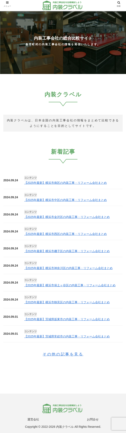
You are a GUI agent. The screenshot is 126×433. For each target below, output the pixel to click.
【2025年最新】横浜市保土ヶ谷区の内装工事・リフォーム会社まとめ (70, 285)
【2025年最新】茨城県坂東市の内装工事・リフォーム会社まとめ (67, 319)
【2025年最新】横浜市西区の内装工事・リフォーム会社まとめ (65, 234)
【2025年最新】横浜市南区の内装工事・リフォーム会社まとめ (65, 182)
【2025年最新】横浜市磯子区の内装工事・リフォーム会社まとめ (67, 251)
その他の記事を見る (63, 354)
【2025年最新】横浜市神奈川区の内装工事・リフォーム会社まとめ (68, 268)
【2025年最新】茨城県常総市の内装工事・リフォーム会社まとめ (67, 336)
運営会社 (33, 419)
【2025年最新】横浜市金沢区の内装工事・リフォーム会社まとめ (67, 217)
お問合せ (93, 419)
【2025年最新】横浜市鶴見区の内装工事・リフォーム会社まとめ (67, 302)
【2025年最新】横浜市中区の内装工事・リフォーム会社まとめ (65, 200)
